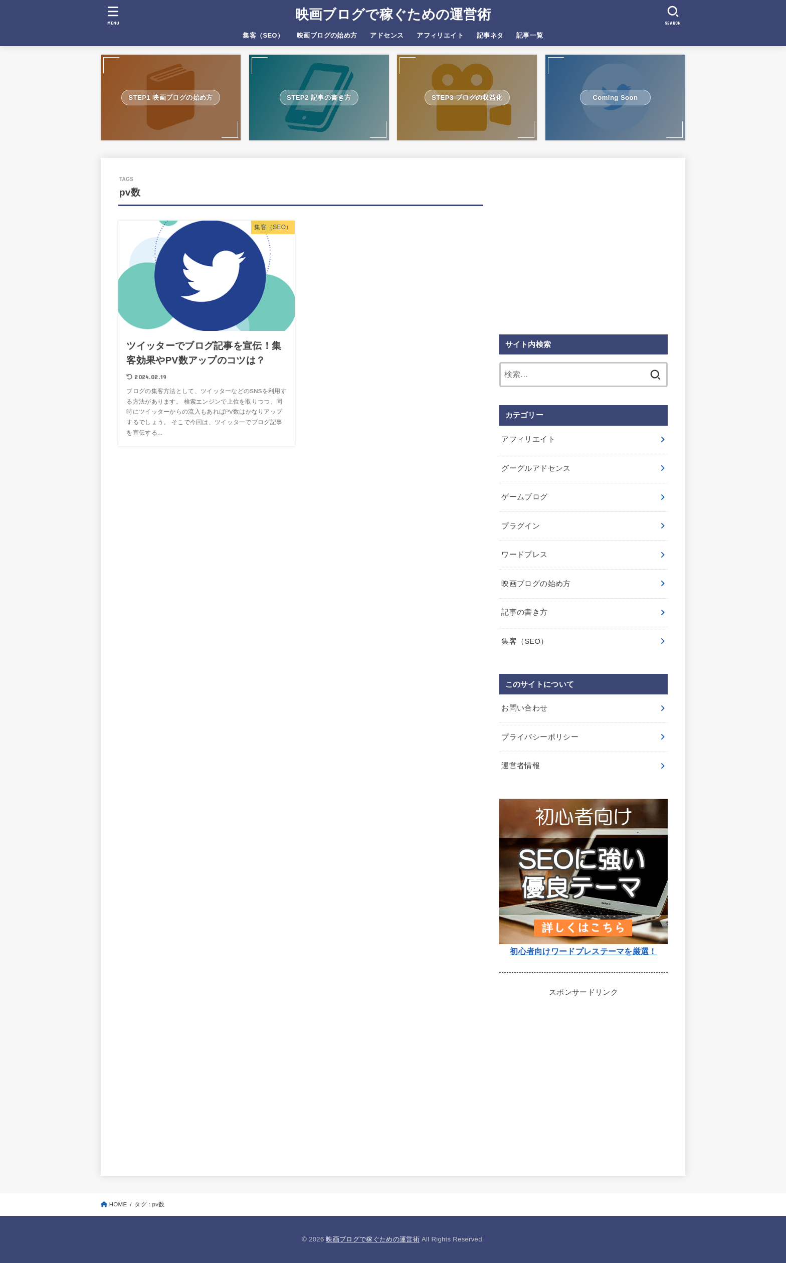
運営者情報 (520, 766)
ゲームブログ (524, 497)
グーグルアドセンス (535, 468)
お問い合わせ (524, 708)
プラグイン (520, 526)
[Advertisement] (583, 245)
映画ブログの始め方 (327, 35)
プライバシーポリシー (539, 737)
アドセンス (387, 35)
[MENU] (113, 15)
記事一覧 (529, 35)
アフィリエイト (440, 35)
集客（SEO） (263, 35)
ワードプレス (524, 555)
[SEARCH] (672, 15)
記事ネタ (490, 35)
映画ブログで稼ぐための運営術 (393, 14)
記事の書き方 (524, 612)
